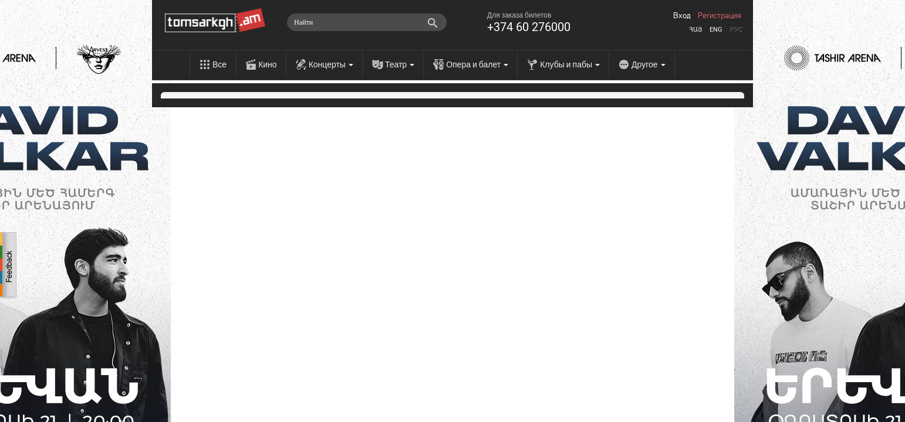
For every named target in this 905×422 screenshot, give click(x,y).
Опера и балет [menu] (477, 64)
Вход (682, 16)
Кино (267, 64)
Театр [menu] (399, 64)
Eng (716, 29)
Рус (736, 29)
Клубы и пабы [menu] (570, 64)
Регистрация (719, 16)
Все (219, 64)
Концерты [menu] (331, 64)
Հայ (695, 29)
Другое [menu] (648, 64)
